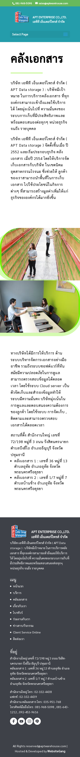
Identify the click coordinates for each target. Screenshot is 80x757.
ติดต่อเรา (18, 639)
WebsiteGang (56, 751)
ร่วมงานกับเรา (21, 619)
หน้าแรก (18, 586)
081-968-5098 (44, 707)
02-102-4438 (43, 692)
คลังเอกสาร (20, 599)
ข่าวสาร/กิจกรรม (23, 625)
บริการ (17, 593)
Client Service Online (27, 632)
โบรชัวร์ (18, 612)
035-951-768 (52, 702)
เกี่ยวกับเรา (19, 606)
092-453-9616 (28, 712)
